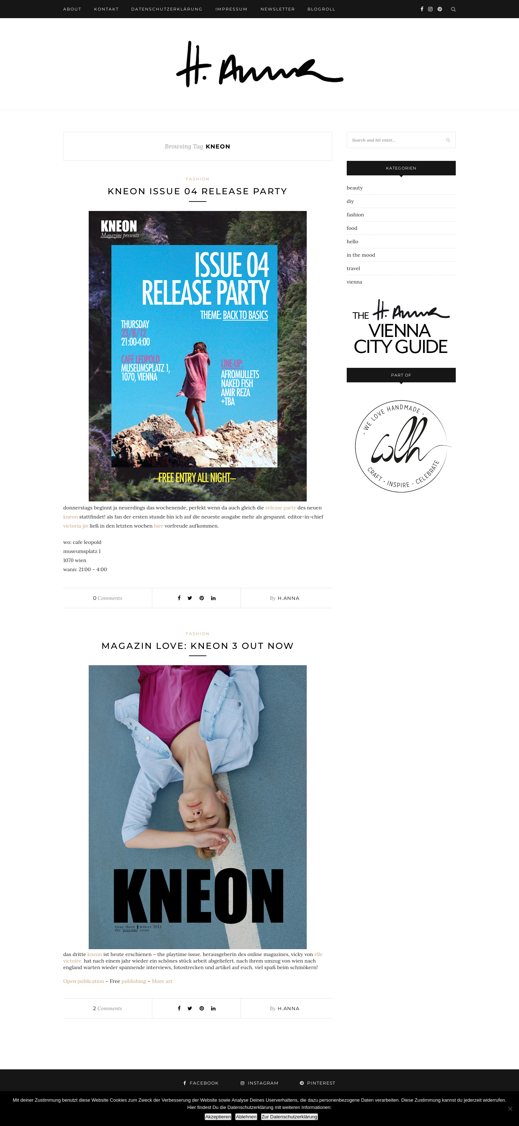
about (72, 9)
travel (353, 268)
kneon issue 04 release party (198, 191)
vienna (354, 282)
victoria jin (75, 526)
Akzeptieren (218, 1116)
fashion (198, 179)
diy (350, 201)
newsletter (278, 9)
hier (158, 526)
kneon (70, 516)
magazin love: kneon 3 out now (197, 646)
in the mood (361, 255)
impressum (232, 9)
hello (352, 241)
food (352, 228)
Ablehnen (246, 1116)
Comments (107, 598)
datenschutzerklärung (167, 9)
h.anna (288, 598)
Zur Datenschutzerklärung (289, 1116)
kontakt (106, 9)
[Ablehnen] (510, 1108)
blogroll (321, 9)
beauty (355, 187)
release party (280, 507)
